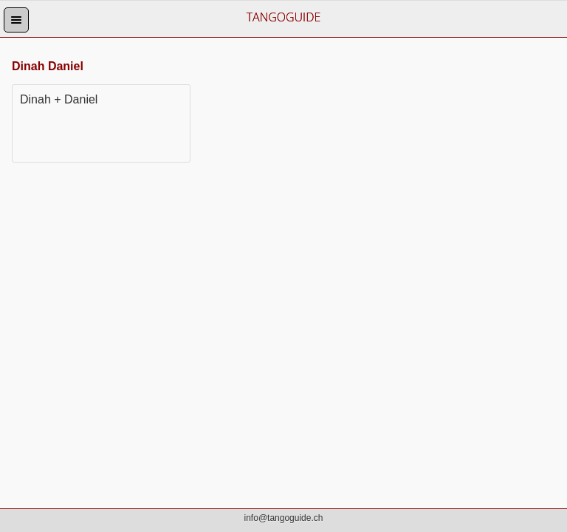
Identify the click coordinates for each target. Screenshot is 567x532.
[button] (16, 20)
